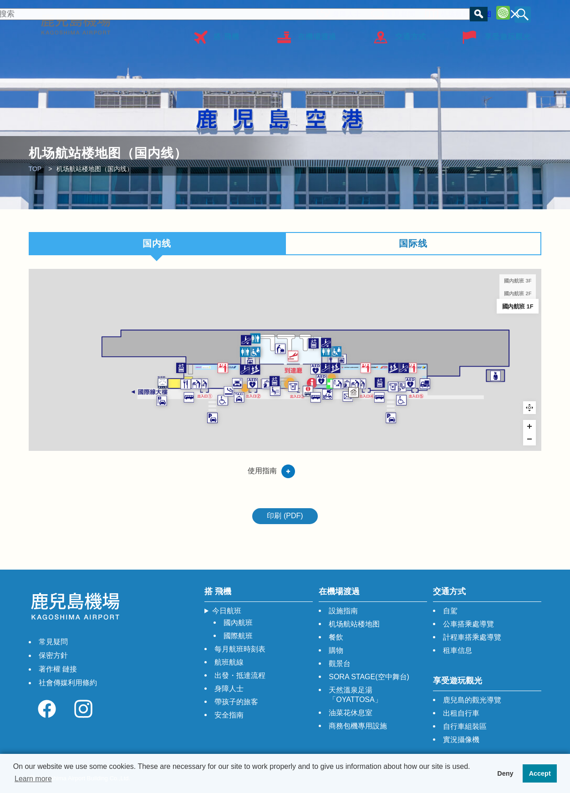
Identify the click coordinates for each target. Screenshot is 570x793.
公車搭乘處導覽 (468, 624)
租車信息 (457, 650)
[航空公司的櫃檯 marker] (165, 375)
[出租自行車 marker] (366, 425)
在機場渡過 (317, 33)
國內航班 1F (518, 306)
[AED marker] (222, 404)
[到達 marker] (300, 352)
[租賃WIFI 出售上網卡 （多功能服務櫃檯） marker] (294, 402)
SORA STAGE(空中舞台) (369, 677)
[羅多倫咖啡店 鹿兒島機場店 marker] (94, 406)
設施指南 (343, 611)
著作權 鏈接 (58, 669)
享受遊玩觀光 (507, 33)
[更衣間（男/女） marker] (377, 358)
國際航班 (238, 636)
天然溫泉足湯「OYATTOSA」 (355, 694)
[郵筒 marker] (405, 429)
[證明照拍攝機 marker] (374, 393)
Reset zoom (529, 407)
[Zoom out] (529, 439)
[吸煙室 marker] (177, 420)
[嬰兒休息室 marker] (386, 406)
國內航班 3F (517, 280)
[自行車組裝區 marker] (416, 422)
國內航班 (238, 622)
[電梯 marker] (86, 375)
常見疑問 (398, 12)
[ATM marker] (492, 411)
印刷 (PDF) (285, 516)
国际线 (413, 243)
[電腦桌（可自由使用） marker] (193, 404)
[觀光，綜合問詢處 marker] (336, 404)
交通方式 (410, 33)
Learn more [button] (33, 779)
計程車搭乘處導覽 (472, 637)
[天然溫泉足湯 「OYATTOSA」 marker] (265, 419)
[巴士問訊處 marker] (328, 419)
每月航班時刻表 (239, 649)
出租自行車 (461, 713)
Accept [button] (540, 773)
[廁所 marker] (208, 344)
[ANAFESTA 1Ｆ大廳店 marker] (249, 406)
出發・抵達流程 (239, 675)
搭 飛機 (226, 33)
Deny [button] (505, 773)
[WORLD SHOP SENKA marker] (402, 406)
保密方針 (53, 655)
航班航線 (229, 662)
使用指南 (262, 471)
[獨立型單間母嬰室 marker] (127, 406)
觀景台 (340, 663)
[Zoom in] (529, 426)
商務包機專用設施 (358, 726)
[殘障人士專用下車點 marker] (165, 437)
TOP (35, 168)
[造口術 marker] (228, 344)
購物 (336, 650)
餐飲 (336, 637)
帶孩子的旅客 (236, 702)
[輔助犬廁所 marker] (50, 404)
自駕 (450, 611)
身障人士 (344, 12)
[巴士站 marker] (100, 431)
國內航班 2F (517, 293)
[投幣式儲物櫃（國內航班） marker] (217, 362)
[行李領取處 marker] (275, 338)
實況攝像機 (461, 739)
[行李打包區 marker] (115, 406)
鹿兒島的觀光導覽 (472, 700)
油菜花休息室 (350, 713)
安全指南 (229, 715)
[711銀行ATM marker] (300, 411)
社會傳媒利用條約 (68, 683)
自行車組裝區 (465, 726)
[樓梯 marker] (227, 378)
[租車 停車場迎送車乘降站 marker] (48, 438)
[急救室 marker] (374, 405)
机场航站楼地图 (463, 12)
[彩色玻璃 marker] (208, 413)
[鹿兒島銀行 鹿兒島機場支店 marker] (507, 411)
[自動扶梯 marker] (208, 378)
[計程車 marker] (197, 431)
